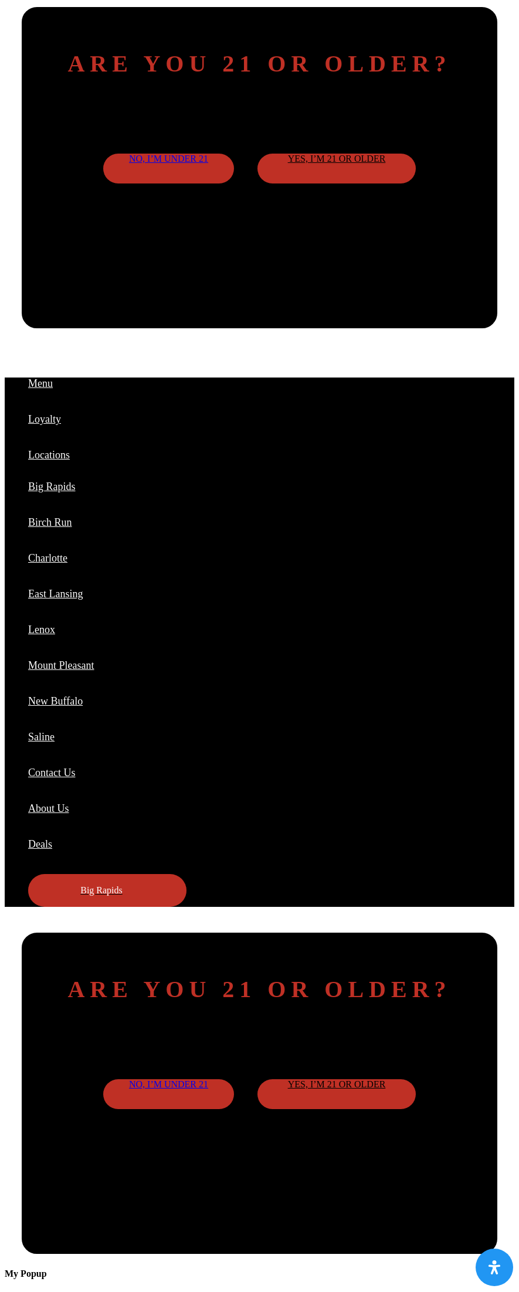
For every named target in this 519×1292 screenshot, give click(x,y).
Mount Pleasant (61, 665)
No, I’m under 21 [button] (168, 159)
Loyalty (44, 419)
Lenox (41, 629)
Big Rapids (52, 486)
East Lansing (55, 594)
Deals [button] (40, 844)
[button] (107, 890)
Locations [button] (49, 455)
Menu (40, 383)
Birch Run (50, 522)
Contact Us (52, 772)
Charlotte (47, 558)
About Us (48, 808)
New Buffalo (55, 701)
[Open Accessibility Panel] (494, 1267)
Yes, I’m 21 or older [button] (337, 159)
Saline (41, 737)
